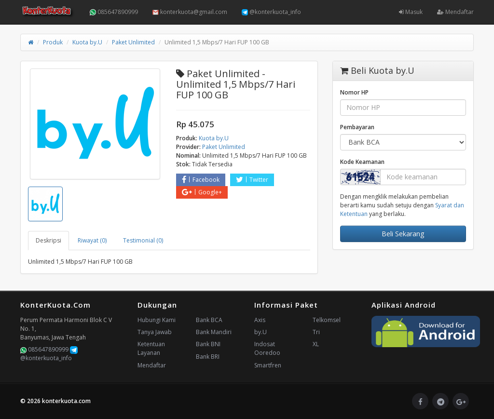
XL (316, 344)
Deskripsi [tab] (48, 240)
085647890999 (114, 12)
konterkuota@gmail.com (189, 12)
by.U (260, 332)
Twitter (252, 180)
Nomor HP (354, 92)
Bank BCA (209, 320)
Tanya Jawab (154, 332)
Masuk (411, 12)
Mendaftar (455, 12)
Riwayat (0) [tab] (92, 240)
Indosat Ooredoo (267, 348)
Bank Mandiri (214, 332)
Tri (316, 332)
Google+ (202, 192)
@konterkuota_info (271, 12)
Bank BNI (208, 344)
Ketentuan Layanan (151, 348)
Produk (53, 42)
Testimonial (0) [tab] (143, 240)
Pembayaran (357, 127)
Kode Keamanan (362, 162)
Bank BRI (208, 356)
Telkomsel (327, 320)
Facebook (201, 180)
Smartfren (267, 365)
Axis (259, 320)
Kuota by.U (87, 42)
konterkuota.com (66, 401)
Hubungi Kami (156, 320)
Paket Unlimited (133, 42)
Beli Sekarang (403, 233)
